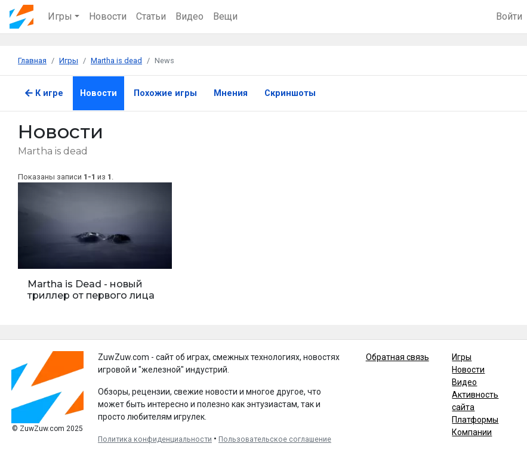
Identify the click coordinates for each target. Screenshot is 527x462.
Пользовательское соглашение (274, 439)
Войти (509, 16)
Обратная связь (397, 357)
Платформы (475, 419)
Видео (189, 16)
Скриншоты (290, 93)
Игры (461, 357)
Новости (108, 16)
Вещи (225, 16)
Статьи (151, 16)
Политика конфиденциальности (155, 439)
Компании (472, 432)
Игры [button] (60, 16)
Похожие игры (165, 93)
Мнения (231, 93)
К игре (44, 93)
